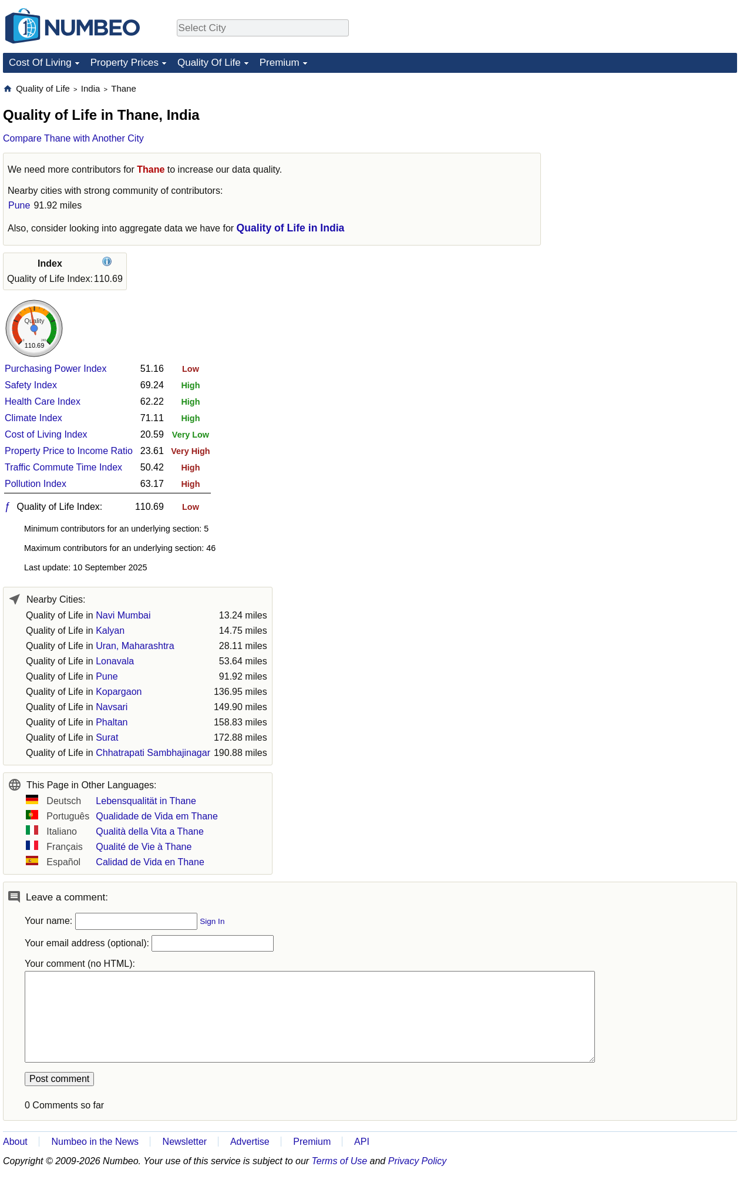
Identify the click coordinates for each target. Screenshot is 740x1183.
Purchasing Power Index (55, 369)
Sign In (212, 921)
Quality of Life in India (291, 228)
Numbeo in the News (95, 1142)
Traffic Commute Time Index (63, 467)
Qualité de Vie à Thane (143, 847)
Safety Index (31, 385)
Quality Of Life (209, 62)
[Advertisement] (649, 156)
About (15, 1142)
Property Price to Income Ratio (69, 451)
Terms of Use (340, 1161)
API (361, 1142)
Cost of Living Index (46, 434)
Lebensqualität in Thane (146, 801)
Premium (280, 62)
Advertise (250, 1142)
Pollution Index (35, 484)
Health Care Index (42, 401)
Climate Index (33, 418)
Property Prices (124, 62)
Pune (19, 205)
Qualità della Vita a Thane (150, 831)
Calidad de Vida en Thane (150, 862)
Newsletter (185, 1142)
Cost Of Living (40, 62)
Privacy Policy (417, 1161)
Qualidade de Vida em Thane (157, 816)
